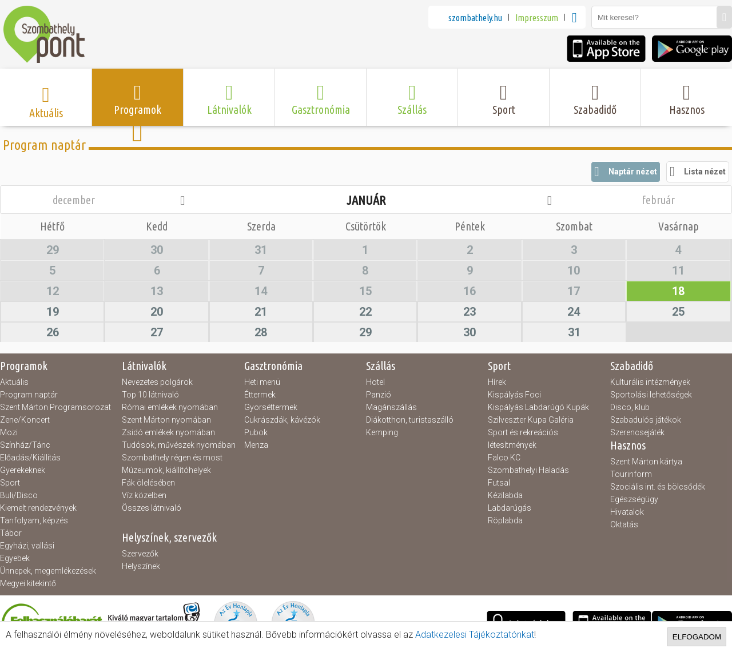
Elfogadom (697, 637)
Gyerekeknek (22, 470)
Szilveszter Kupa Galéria (531, 419)
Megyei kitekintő (28, 583)
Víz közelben (144, 495)
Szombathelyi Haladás (528, 470)
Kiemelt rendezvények (38, 507)
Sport (10, 482)
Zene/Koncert (25, 419)
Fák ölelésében (148, 482)
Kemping (382, 432)
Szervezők (140, 553)
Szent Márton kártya (646, 461)
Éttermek (260, 394)
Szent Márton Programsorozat (55, 407)
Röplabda (505, 520)
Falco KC (504, 457)
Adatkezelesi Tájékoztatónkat (474, 634)
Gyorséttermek (270, 407)
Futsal (499, 482)
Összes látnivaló (151, 507)
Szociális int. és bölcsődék (657, 486)
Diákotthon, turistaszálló (409, 419)
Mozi (9, 432)
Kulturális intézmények (650, 382)
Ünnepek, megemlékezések (48, 570)
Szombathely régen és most (172, 457)
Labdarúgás (509, 507)
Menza (256, 445)
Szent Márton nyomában (166, 419)
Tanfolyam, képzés (34, 520)
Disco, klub (630, 407)
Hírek (497, 382)
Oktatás (624, 524)
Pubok (256, 432)
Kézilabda (505, 495)
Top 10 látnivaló (150, 394)
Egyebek (15, 558)
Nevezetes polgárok (157, 382)
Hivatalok (627, 511)
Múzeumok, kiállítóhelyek (166, 470)
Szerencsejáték (637, 432)
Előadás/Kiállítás (30, 457)
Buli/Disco (19, 495)
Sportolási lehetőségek (651, 394)
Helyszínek (141, 566)
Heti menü (262, 382)
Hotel (375, 382)
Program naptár (29, 394)
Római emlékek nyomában (170, 407)
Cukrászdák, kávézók (282, 419)
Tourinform (631, 474)
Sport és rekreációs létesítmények (523, 439)
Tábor (11, 533)
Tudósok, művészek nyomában (179, 445)
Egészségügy (634, 499)
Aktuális (14, 382)
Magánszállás (391, 407)
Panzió (378, 394)
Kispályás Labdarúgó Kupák (538, 407)
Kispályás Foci (514, 394)
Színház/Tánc (25, 445)
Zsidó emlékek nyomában (168, 432)
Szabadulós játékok (645, 419)
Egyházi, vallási (27, 545)
